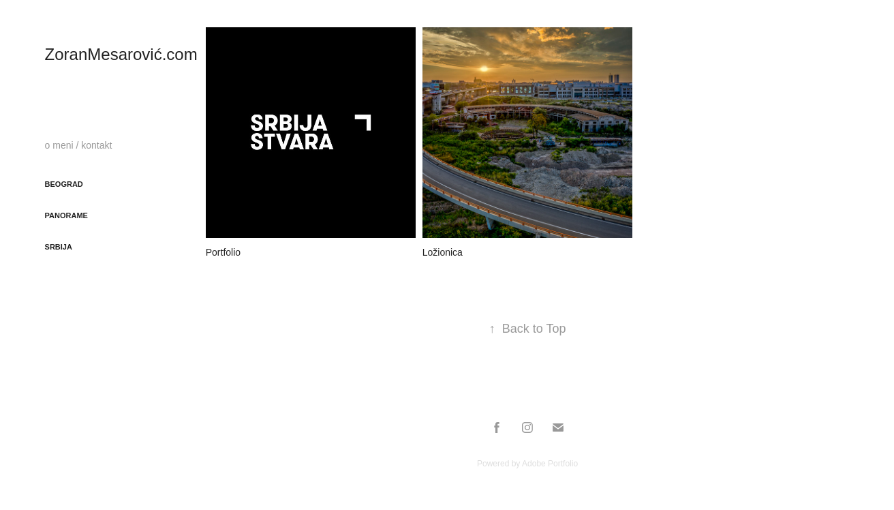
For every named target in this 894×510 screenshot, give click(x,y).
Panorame (66, 215)
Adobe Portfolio (550, 463)
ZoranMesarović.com (121, 54)
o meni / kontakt (78, 145)
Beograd (64, 184)
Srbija (58, 247)
